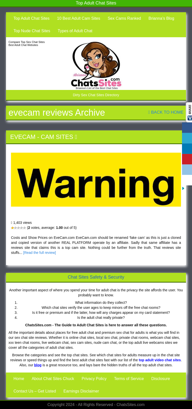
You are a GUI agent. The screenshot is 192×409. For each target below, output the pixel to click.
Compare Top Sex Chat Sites (26, 41)
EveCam (23, 136)
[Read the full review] (39, 253)
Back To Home (166, 112)
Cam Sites (57, 136)
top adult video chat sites (160, 360)
